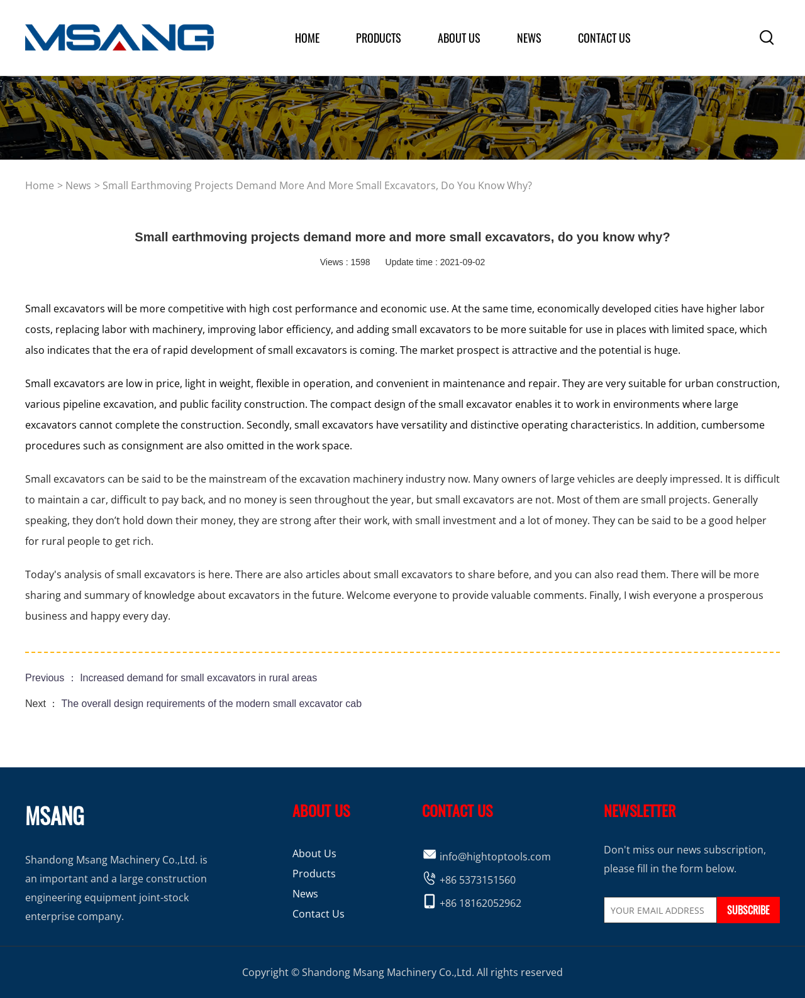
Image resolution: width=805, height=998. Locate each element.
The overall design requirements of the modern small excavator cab (212, 703)
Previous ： (52, 677)
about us (459, 38)
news (78, 185)
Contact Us (604, 38)
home (307, 38)
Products (314, 873)
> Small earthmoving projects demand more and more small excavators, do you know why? (313, 185)
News (529, 38)
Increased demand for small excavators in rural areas (198, 677)
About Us (314, 853)
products (378, 38)
